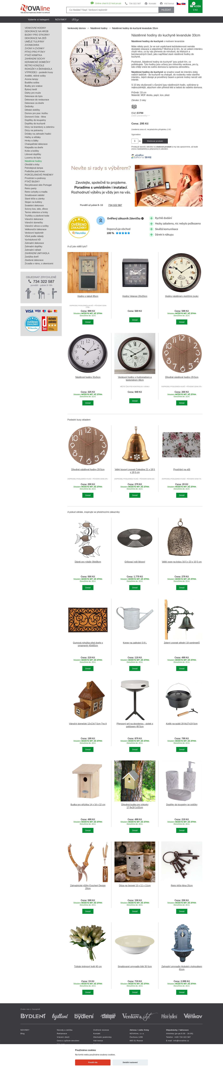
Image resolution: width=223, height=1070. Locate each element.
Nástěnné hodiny (33, 161)
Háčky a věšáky (33, 137)
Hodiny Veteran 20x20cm (134, 296)
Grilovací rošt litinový (135, 562)
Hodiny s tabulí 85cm (88, 296)
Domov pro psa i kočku (36, 113)
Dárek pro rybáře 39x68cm (88, 562)
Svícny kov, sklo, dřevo (36, 209)
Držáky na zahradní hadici (38, 134)
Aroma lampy (31, 79)
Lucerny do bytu (33, 157)
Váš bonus (169, 3)
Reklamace (62, 1034)
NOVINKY (61, 19)
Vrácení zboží (63, 1037)
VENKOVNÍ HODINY (35, 28)
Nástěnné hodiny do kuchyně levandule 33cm (135, 28)
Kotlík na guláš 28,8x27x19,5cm (181, 723)
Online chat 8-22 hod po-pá (108, 3)
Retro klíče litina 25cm (182, 885)
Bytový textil (31, 89)
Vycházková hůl (33, 239)
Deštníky (29, 106)
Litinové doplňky (33, 154)
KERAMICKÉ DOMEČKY (37, 62)
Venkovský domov (76, 28)
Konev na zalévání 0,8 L (135, 643)
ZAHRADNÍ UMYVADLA (37, 253)
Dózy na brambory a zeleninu (39, 127)
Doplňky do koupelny (35, 120)
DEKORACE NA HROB (36, 31)
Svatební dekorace (34, 205)
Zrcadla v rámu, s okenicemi (39, 263)
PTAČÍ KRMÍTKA (33, 55)
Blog (22, 1034)
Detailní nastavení (130, 1062)
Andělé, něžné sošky (35, 76)
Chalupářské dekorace (36, 144)
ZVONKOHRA (32, 45)
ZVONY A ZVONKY (34, 48)
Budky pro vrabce (34, 86)
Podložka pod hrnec (35, 171)
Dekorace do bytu (34, 96)
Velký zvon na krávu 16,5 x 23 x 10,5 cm (182, 562)
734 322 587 (135, 3)
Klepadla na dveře (34, 147)
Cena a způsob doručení (68, 1041)
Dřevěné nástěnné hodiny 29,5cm (181, 377)
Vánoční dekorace (34, 219)
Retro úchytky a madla (36, 192)
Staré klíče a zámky (35, 198)
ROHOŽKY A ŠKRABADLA (38, 69)
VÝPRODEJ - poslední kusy (39, 72)
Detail (87, 322)
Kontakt (152, 3)
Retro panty (31, 188)
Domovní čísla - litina (35, 117)
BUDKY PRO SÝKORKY (37, 35)
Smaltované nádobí (34, 195)
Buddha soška (32, 82)
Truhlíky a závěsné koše (37, 216)
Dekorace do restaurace (37, 99)
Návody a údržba (64, 1030)
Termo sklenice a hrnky (36, 212)
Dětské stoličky (32, 110)
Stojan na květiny (33, 202)
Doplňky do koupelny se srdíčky (181, 804)
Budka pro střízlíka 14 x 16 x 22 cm (88, 804)
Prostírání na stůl (181, 469)
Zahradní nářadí (33, 250)
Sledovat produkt (155, 141)
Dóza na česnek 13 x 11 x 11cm (135, 885)
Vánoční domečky (34, 222)
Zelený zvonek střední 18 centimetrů (182, 643)
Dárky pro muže (33, 93)
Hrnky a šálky (31, 140)
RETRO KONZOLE (34, 65)
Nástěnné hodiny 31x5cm (87, 377)
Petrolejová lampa (34, 168)
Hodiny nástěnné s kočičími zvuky (181, 296)
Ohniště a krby (32, 164)
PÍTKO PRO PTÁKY (35, 52)
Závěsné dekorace (34, 260)
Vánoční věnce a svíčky (37, 226)
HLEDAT (166, 9)
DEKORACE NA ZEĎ (35, 38)
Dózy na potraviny (34, 130)
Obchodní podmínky (102, 1037)
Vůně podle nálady (34, 236)
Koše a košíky (32, 151)
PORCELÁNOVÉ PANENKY (39, 175)
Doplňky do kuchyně (35, 123)
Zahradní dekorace (34, 243)
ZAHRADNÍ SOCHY (35, 58)
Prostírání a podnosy (35, 178)
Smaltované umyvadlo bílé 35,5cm (135, 966)
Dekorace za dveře (34, 103)
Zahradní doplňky (33, 246)
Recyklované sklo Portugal (38, 185)
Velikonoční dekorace (35, 229)
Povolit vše (92, 1062)
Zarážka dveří (32, 256)
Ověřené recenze (101, 1030)
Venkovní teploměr (34, 233)
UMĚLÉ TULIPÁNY (34, 41)
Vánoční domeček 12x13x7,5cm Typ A (88, 723)
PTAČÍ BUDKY (32, 181)
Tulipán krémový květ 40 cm (88, 966)
